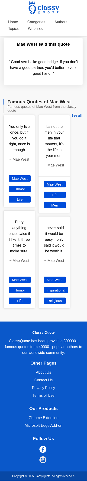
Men (54, 205)
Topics (13, 28)
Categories (36, 22)
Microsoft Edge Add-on (43, 425)
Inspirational (55, 290)
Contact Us (43, 380)
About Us (43, 372)
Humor (20, 189)
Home (13, 22)
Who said (35, 28)
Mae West (20, 178)
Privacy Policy (43, 388)
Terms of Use (43, 395)
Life (20, 199)
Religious (55, 301)
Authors (61, 22)
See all (76, 115)
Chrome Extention (43, 418)
